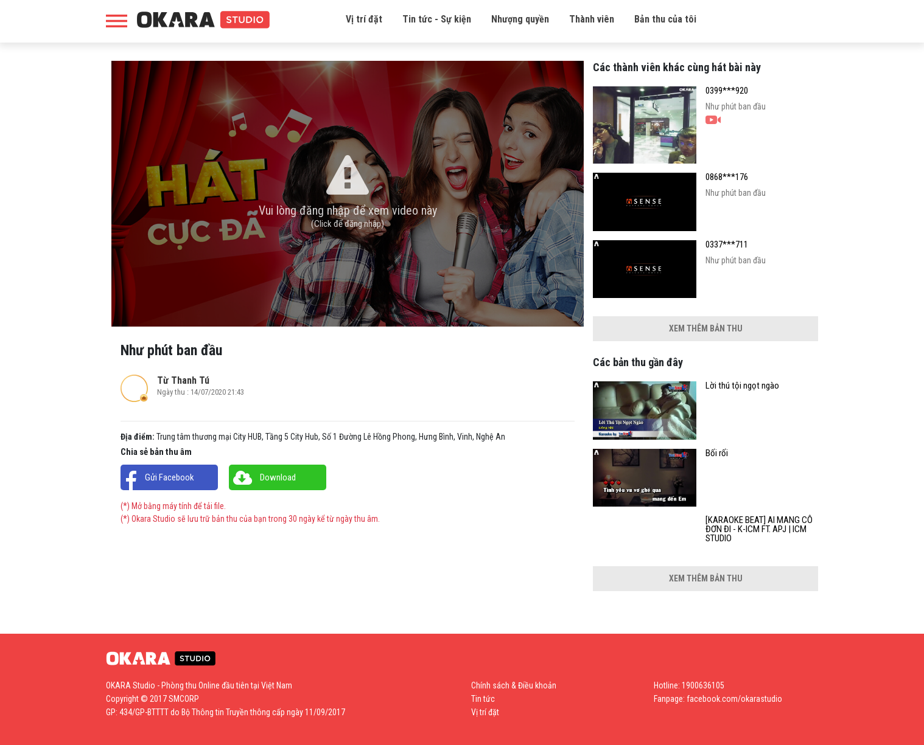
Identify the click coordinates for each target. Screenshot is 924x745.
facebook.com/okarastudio (734, 699)
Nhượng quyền (520, 19)
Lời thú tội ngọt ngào (742, 385)
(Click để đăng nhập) (347, 223)
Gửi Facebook (169, 477)
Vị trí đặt (364, 19)
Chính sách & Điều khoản (513, 685)
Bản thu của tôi (665, 19)
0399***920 (726, 90)
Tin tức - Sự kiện (436, 19)
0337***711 (726, 244)
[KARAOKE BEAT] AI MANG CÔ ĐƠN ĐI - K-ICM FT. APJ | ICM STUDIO (759, 529)
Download (278, 477)
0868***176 (726, 177)
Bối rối (716, 453)
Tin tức (483, 699)
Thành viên (591, 19)
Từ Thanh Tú (183, 380)
